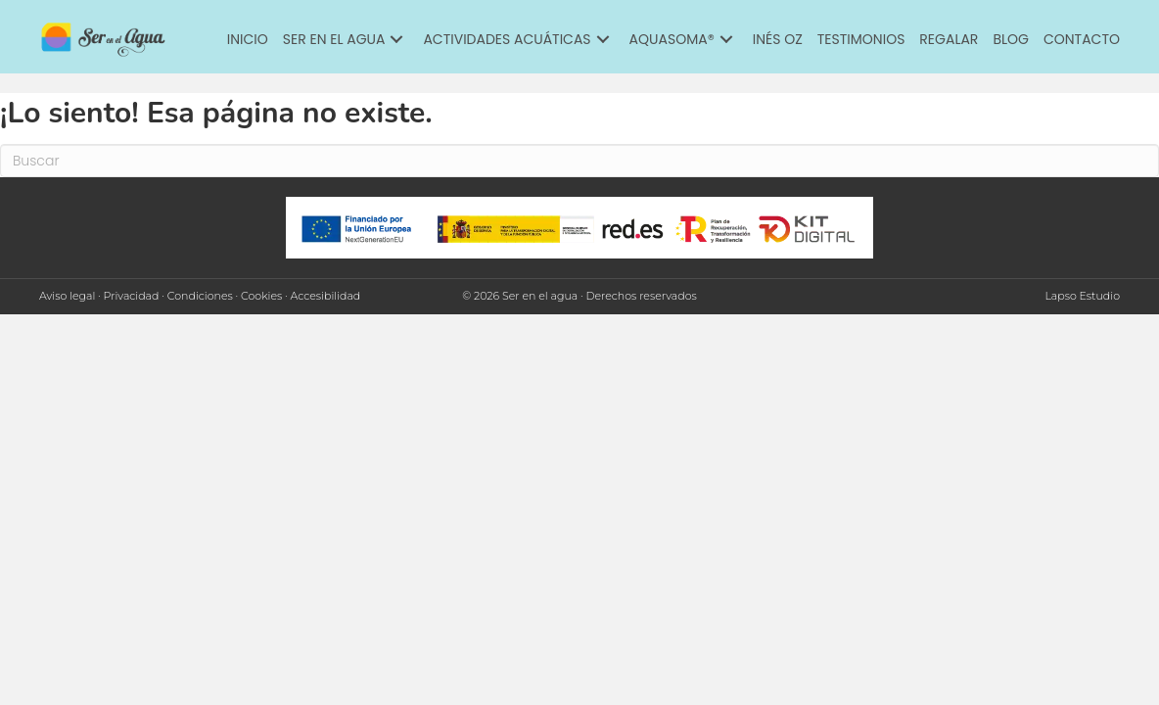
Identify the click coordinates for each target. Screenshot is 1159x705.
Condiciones (200, 296)
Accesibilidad (326, 296)
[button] (396, 39)
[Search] (579, 160)
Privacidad (132, 296)
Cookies (261, 296)
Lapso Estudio (1082, 296)
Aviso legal (67, 296)
